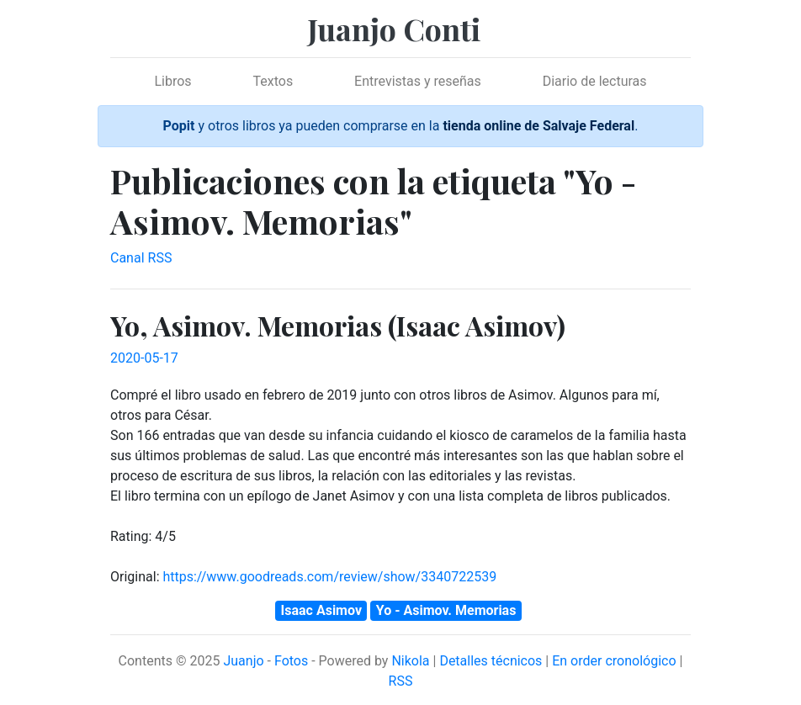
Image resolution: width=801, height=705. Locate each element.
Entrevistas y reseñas (417, 81)
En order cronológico (614, 661)
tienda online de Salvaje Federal (538, 126)
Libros (172, 81)
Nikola (410, 661)
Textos (273, 81)
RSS (401, 681)
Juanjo (243, 661)
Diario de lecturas (595, 81)
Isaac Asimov (321, 610)
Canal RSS (141, 258)
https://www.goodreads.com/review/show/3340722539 (329, 577)
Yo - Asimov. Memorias (446, 610)
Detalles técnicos (490, 661)
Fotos (291, 661)
